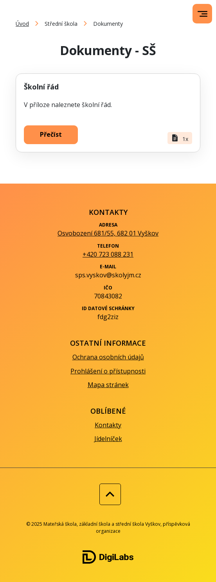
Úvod (22, 23)
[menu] (202, 14)
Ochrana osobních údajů (108, 357)
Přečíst (51, 134)
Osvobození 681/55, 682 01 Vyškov (108, 233)
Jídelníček (108, 438)
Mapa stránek (108, 384)
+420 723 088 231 (108, 254)
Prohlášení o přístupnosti (108, 371)
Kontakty (108, 425)
